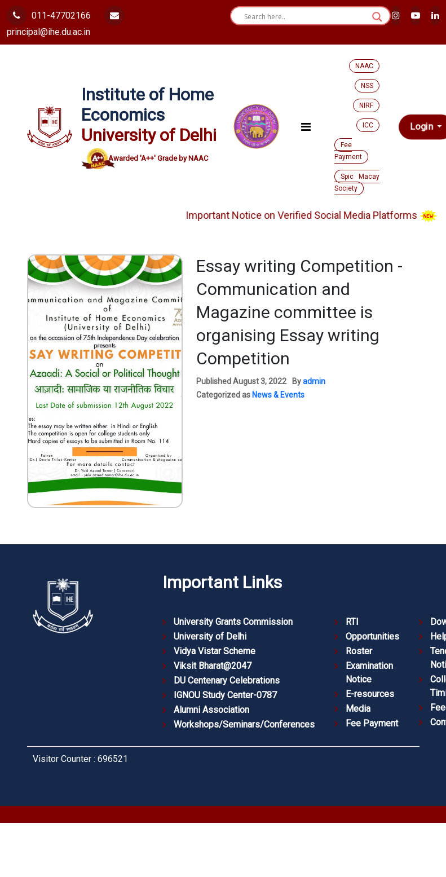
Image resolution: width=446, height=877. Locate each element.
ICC (368, 125)
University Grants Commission (233, 621)
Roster (359, 651)
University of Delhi (210, 636)
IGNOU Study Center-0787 (225, 695)
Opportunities (372, 636)
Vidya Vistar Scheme (214, 651)
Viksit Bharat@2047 (212, 665)
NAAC (364, 66)
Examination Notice (369, 672)
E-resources (370, 694)
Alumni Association (211, 709)
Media (358, 708)
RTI (352, 621)
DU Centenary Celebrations (227, 680)
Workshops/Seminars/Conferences (244, 724)
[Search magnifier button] (377, 17)
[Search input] (305, 17)
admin (314, 381)
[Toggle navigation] (306, 127)
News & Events (278, 394)
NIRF (366, 105)
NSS (367, 86)
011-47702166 (49, 15)
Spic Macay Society (356, 182)
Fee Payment (348, 151)
